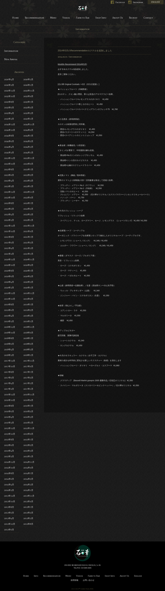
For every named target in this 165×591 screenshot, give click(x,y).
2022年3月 (28, 214)
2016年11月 (28, 394)
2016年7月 (28, 405)
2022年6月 (9, 209)
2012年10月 (9, 524)
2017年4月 (9, 383)
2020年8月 (9, 270)
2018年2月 (9, 355)
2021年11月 (28, 225)
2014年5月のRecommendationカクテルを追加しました (85, 50)
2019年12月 (9, 293)
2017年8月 (9, 372)
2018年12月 (9, 327)
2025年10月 (9, 96)
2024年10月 (9, 130)
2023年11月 (28, 158)
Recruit (133, 17)
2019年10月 (9, 299)
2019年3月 (28, 315)
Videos (66, 17)
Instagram (138, 2)
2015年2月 (9, 456)
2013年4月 (9, 518)
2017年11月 (28, 360)
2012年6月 (9, 529)
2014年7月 (28, 473)
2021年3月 (28, 248)
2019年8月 (9, 304)
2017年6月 (9, 377)
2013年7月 (28, 507)
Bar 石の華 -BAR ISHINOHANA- (82, 8)
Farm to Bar (82, 17)
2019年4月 (9, 315)
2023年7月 (28, 169)
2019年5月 (28, 310)
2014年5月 (28, 479)
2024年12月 (9, 124)
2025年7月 (28, 102)
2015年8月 (9, 439)
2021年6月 (9, 242)
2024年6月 (9, 141)
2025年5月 (28, 107)
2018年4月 (9, 349)
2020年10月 (9, 265)
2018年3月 (28, 349)
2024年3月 (28, 147)
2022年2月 (9, 220)
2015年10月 (9, 434)
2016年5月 (28, 411)
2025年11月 (28, 90)
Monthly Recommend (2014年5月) (72, 64)
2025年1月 (28, 118)
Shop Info (100, 17)
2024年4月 (9, 147)
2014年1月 (28, 490)
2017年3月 (28, 383)
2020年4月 (9, 282)
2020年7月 (28, 270)
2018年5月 (28, 344)
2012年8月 (28, 524)
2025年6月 (9, 107)
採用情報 (74, 580)
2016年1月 (28, 422)
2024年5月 (28, 141)
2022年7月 (28, 203)
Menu (53, 17)
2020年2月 (9, 287)
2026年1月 (28, 85)
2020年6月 (9, 276)
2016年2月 (9, 422)
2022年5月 (28, 209)
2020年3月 (28, 282)
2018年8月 (9, 338)
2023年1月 (28, 186)
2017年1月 (28, 389)
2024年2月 (9, 152)
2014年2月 (9, 490)
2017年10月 (9, 366)
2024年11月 (28, 124)
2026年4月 (9, 79)
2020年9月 (28, 265)
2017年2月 (9, 389)
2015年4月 (9, 450)
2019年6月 (9, 310)
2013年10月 (9, 501)
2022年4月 (9, 214)
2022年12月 (9, 192)
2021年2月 (9, 254)
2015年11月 (28, 428)
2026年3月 (28, 79)
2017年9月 (28, 366)
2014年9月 (28, 467)
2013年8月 (9, 507)
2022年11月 (28, 192)
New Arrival (10, 59)
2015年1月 (28, 456)
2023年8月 (9, 169)
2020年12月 (9, 259)
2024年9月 (28, 130)
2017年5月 (28, 377)
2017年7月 (28, 372)
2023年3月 (28, 180)
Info (36, 576)
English (138, 576)
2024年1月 (28, 152)
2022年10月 (9, 197)
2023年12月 (9, 158)
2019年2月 (9, 321)
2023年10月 (9, 164)
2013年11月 (28, 496)
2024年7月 (28, 135)
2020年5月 (28, 276)
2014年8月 (9, 473)
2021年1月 (28, 254)
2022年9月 (28, 197)
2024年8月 (9, 135)
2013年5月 (28, 512)
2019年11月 (28, 293)
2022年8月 (9, 203)
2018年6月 (9, 344)
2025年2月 (9, 118)
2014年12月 (9, 462)
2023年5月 (28, 175)
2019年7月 (28, 304)
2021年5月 (28, 242)
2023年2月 (9, 186)
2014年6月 (9, 479)
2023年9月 (28, 164)
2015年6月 (9, 445)
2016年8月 (9, 405)
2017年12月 (9, 360)
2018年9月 (28, 332)
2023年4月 (9, 180)
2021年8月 (9, 237)
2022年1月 (28, 220)
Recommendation (34, 17)
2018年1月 (28, 355)
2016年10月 (9, 400)
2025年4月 (9, 113)
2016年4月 (9, 417)
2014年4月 (9, 484)
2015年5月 (28, 445)
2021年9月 (28, 231)
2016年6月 (9, 411)
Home (15, 17)
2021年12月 (9, 225)
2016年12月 (9, 394)
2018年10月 (9, 332)
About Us (117, 17)
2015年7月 (28, 439)
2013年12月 (9, 496)
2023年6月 (9, 175)
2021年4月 (9, 248)
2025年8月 (9, 102)
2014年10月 (9, 467)
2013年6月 (9, 512)
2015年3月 (28, 450)
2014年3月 (28, 484)
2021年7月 (28, 237)
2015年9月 (28, 434)
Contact (148, 17)
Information (75, 56)
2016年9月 (28, 400)
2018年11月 (28, 327)
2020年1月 (28, 287)
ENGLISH (155, 2)
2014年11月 (28, 462)
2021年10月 (9, 231)
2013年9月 (28, 501)
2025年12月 (9, 90)
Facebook (120, 2)
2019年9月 (28, 299)
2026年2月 (9, 85)
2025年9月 (28, 96)
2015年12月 (9, 428)
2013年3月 (28, 518)
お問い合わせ (88, 580)
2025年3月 (28, 113)
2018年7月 (28, 338)
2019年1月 (28, 321)
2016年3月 (28, 417)
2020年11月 (28, 259)
